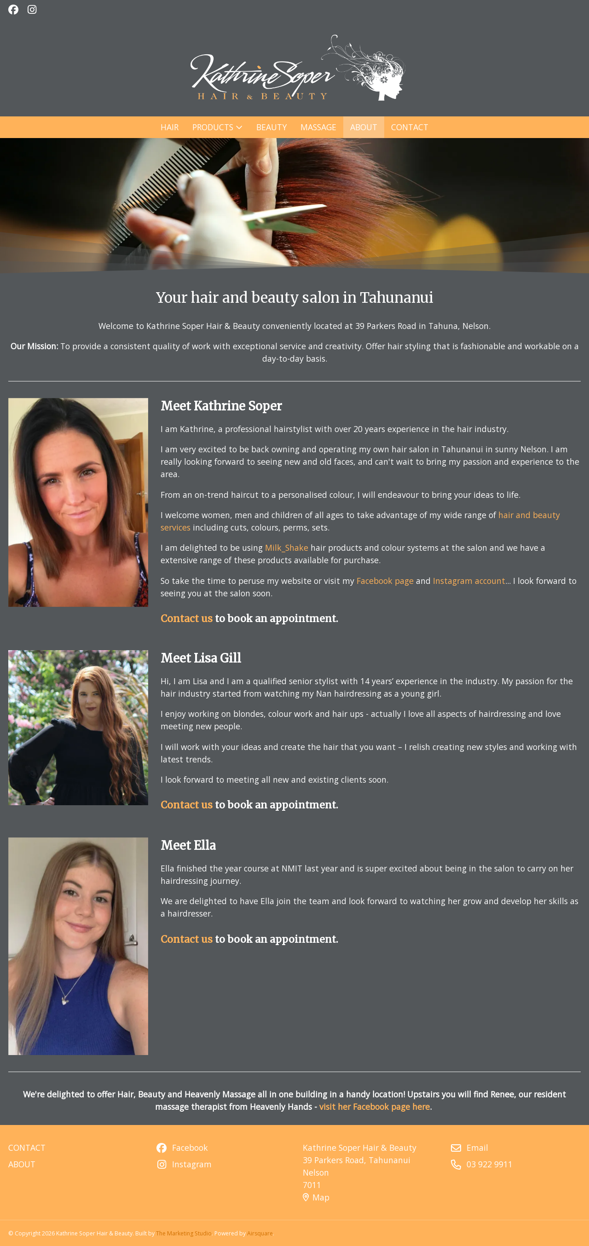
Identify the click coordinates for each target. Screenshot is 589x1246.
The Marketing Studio (184, 1233)
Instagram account (464, 578)
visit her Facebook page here (374, 1106)
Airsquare (260, 1233)
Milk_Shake (287, 546)
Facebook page (382, 578)
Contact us (190, 615)
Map (316, 1197)
